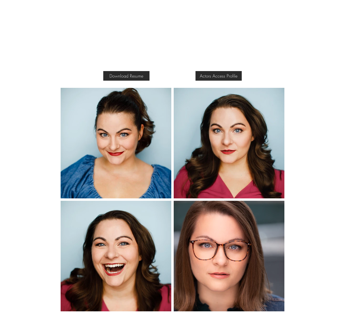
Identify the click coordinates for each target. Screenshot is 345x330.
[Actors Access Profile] (219, 76)
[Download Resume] (126, 76)
